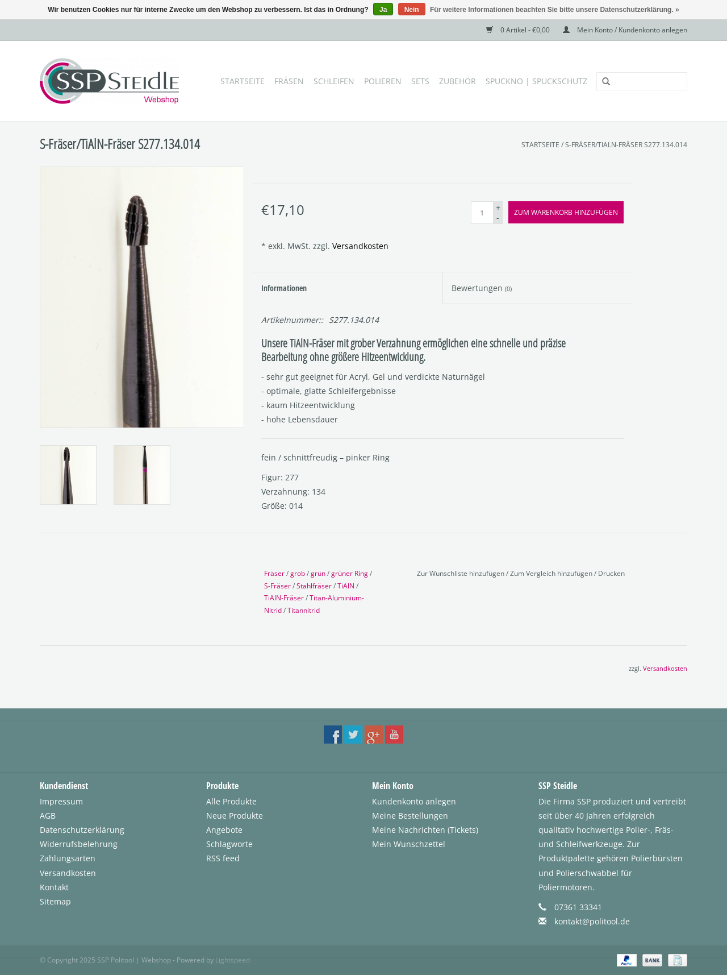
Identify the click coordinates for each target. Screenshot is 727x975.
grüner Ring (349, 573)
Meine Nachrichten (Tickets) (425, 829)
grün (318, 573)
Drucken (611, 573)
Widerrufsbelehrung (79, 844)
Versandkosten (360, 245)
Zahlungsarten (67, 858)
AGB (48, 815)
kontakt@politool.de (592, 921)
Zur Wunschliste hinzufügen (461, 573)
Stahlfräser (314, 586)
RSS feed (223, 858)
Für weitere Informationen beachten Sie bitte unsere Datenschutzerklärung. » (554, 10)
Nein (411, 10)
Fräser (274, 573)
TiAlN (345, 586)
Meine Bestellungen (410, 815)
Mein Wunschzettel (408, 844)
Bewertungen (482, 288)
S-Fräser (277, 586)
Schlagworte (229, 844)
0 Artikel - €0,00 (518, 30)
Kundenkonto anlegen (414, 801)
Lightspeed (232, 960)
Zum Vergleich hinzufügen (552, 573)
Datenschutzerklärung (82, 829)
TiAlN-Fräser (284, 598)
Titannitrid (303, 610)
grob (297, 573)
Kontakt (54, 887)
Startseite (242, 81)
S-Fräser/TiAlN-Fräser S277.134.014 (626, 145)
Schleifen (334, 81)
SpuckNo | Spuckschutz (536, 81)
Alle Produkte (231, 801)
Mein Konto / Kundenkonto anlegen (625, 30)
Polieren (383, 81)
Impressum (61, 801)
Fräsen (289, 81)
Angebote (224, 829)
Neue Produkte (234, 815)
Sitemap (55, 901)
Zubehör (457, 81)
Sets (420, 81)
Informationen (284, 288)
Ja (383, 10)
